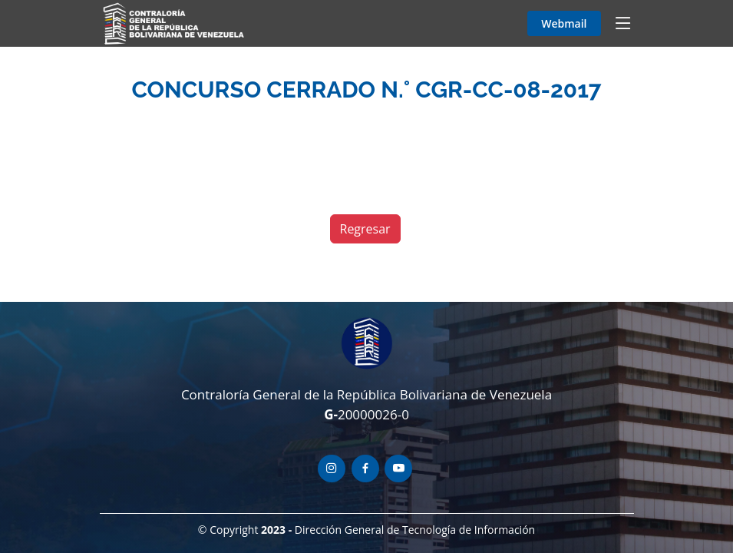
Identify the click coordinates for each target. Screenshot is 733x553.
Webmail (563, 23)
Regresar (365, 228)
